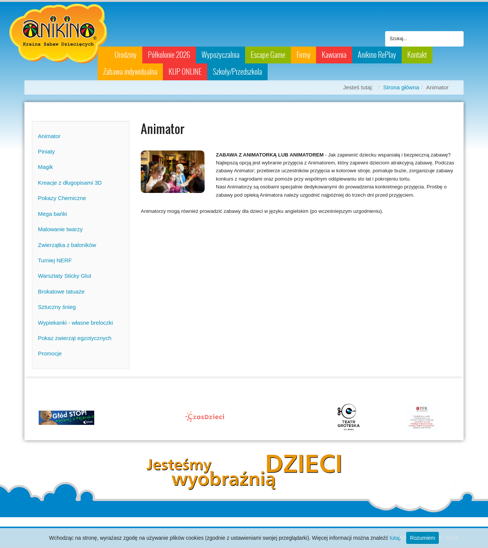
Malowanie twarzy (60, 229)
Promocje (50, 353)
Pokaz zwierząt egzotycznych (74, 338)
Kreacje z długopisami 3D (70, 182)
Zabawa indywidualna (130, 71)
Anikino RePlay (377, 55)
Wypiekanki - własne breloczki (75, 322)
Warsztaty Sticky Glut (64, 275)
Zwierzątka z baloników (67, 245)
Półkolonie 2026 (169, 55)
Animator (49, 136)
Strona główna (401, 87)
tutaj (394, 538)
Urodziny (125, 55)
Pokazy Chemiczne (62, 198)
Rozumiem (422, 538)
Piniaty (46, 151)
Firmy (303, 55)
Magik (45, 167)
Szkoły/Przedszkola (237, 71)
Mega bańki (52, 214)
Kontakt (417, 55)
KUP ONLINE (185, 71)
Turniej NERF (55, 260)
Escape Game (268, 55)
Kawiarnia (334, 55)
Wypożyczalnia (220, 55)
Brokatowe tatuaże (61, 291)
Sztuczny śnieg (57, 307)
